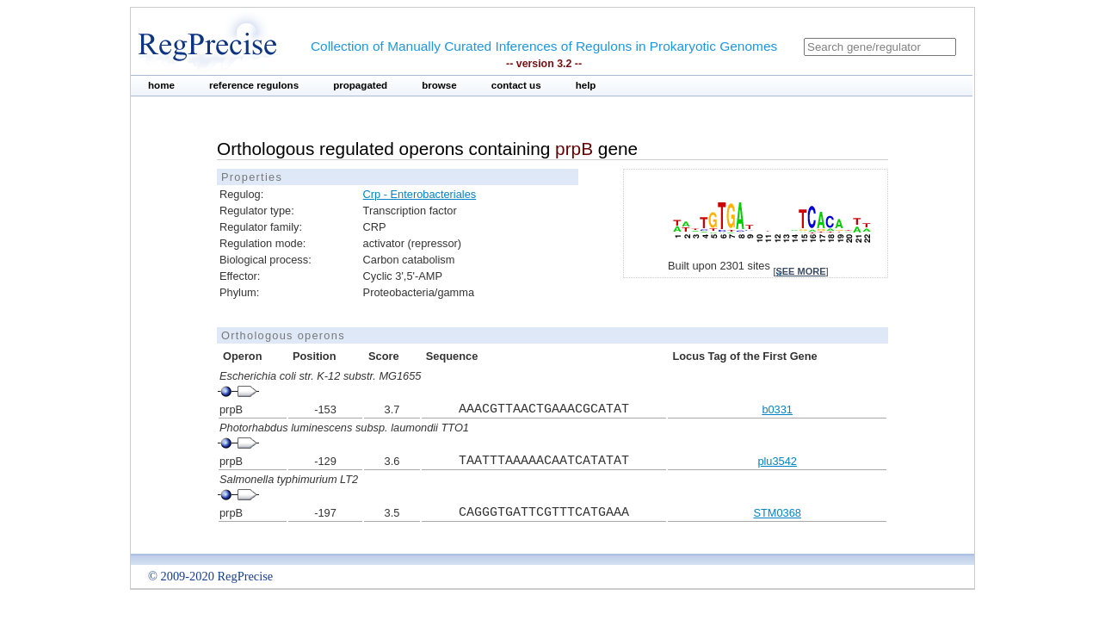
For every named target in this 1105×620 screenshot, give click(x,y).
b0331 (777, 409)
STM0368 (776, 512)
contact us (516, 85)
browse (439, 85)
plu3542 (777, 461)
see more (800, 271)
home (161, 85)
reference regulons (254, 85)
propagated (360, 85)
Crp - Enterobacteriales (420, 194)
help (586, 85)
